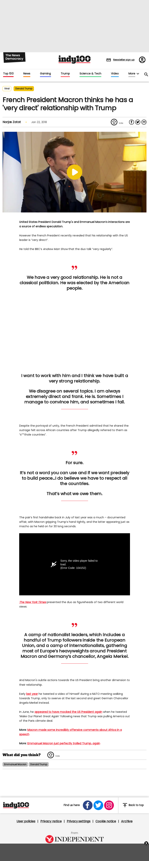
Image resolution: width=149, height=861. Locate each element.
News (26, 73)
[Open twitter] (98, 805)
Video (115, 73)
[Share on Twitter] (137, 122)
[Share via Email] (143, 122)
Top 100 (8, 73)
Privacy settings (78, 821)
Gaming (45, 73)
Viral (7, 88)
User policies (25, 821)
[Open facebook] (88, 805)
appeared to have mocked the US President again (68, 712)
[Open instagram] (109, 805)
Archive (127, 821)
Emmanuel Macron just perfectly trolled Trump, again (63, 743)
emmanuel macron (15, 764)
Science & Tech (90, 73)
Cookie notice (105, 821)
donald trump (23, 88)
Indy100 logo (75, 59)
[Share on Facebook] (131, 122)
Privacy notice (51, 821)
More (131, 73)
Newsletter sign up (123, 59)
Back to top (133, 805)
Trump (65, 73)
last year (32, 694)
